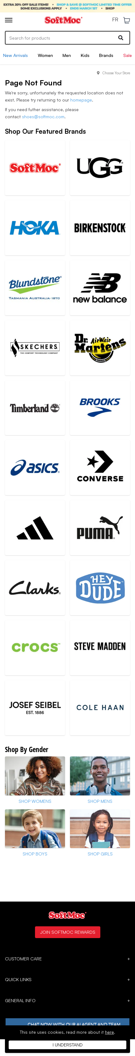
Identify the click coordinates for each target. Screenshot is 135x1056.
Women (45, 55)
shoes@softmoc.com (43, 116)
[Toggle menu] (8, 20)
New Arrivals (15, 55)
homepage (81, 99)
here (109, 1032)
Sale (127, 55)
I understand (68, 1044)
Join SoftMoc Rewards (67, 932)
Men (67, 55)
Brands (106, 55)
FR (115, 20)
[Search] (67, 38)
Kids (85, 55)
